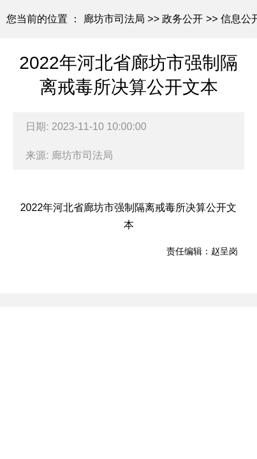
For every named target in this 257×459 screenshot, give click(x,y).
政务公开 (182, 18)
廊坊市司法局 (114, 18)
